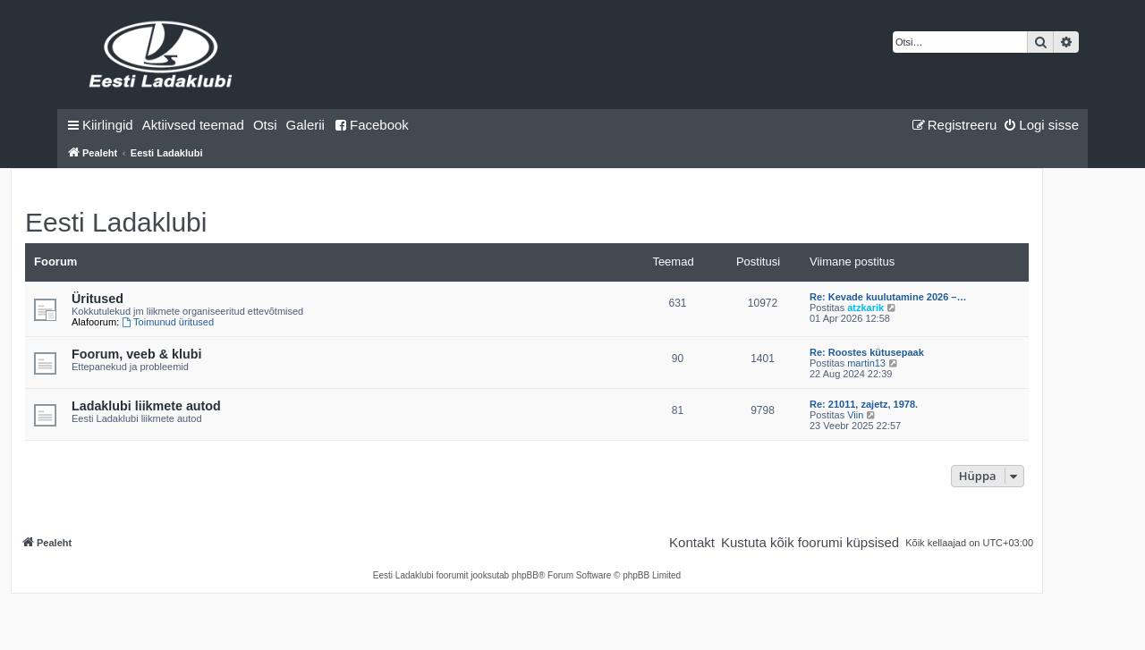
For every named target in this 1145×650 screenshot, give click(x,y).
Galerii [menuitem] (305, 124)
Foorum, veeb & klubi (136, 354)
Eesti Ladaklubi (116, 222)
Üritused (97, 298)
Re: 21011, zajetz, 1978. (864, 404)
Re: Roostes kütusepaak (867, 352)
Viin (855, 414)
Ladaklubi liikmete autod (146, 406)
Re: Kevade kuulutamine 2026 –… (888, 296)
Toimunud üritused (168, 322)
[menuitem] (193, 125)
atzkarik (865, 307)
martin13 (866, 363)
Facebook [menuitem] (371, 124)
